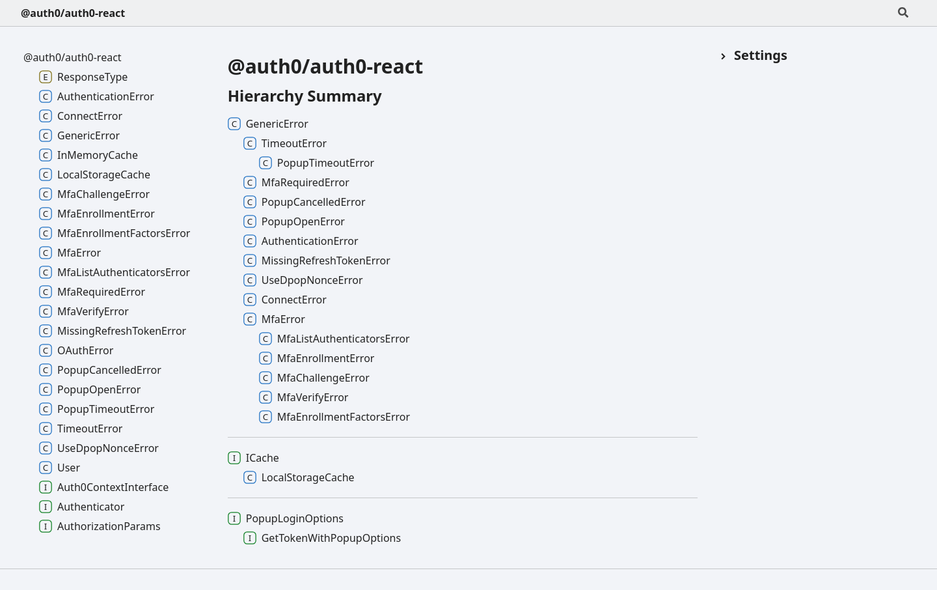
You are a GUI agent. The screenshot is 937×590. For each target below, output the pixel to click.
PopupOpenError (294, 221)
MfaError (274, 319)
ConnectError (285, 299)
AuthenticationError (301, 241)
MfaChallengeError (314, 378)
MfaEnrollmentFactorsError (334, 417)
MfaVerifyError (304, 397)
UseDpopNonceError (303, 280)
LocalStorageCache (299, 477)
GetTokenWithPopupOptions (322, 538)
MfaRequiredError (296, 182)
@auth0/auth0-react (73, 13)
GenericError (268, 124)
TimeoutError (285, 143)
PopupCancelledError (304, 202)
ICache (253, 458)
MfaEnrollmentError (317, 358)
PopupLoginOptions (286, 518)
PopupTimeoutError (316, 163)
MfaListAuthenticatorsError (334, 338)
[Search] (903, 13)
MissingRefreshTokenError (316, 260)
